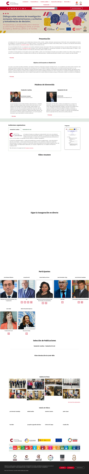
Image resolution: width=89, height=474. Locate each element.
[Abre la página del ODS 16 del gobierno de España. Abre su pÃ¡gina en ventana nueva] (74, 427)
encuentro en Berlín (25, 44)
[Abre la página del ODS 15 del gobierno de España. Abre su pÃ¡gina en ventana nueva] (70, 427)
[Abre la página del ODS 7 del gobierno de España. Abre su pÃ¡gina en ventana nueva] (39, 427)
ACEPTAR (62, 467)
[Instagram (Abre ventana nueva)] (18, 9)
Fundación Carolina (29, 148)
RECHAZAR (70, 467)
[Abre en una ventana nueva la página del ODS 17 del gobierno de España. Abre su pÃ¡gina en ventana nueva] (78, 427)
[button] (44, 57)
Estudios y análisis (45, 2)
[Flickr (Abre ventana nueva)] (14, 9)
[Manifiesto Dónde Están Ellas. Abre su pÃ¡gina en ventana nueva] (62, 433)
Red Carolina (67, 2)
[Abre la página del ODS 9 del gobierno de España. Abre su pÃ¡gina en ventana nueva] (46, 427)
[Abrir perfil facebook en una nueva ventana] (25, 302)
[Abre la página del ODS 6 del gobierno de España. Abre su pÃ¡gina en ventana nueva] (35, 427)
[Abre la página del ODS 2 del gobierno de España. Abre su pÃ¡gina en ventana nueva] (19, 427)
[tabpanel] (34, 141)
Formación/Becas (35, 2)
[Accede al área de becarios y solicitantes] (76, 8)
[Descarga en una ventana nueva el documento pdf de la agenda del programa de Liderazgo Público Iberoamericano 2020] (72, 138)
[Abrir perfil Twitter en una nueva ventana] (22, 302)
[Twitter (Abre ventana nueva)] (10, 9)
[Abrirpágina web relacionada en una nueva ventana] (28, 302)
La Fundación (26, 2)
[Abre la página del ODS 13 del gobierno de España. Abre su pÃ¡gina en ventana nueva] (62, 427)
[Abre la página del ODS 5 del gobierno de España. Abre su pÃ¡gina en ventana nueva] (31, 427)
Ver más (12, 57)
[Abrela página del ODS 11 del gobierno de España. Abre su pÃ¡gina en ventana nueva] (54, 427)
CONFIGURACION (80, 467)
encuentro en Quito (27, 48)
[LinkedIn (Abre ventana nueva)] (16, 9)
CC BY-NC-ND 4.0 (74, 443)
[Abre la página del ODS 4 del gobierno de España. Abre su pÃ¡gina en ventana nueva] (27, 427)
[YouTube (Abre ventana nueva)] (12, 9)
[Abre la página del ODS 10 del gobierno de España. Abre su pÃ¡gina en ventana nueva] (50, 427)
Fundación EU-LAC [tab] (27, 129)
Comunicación (46, 5)
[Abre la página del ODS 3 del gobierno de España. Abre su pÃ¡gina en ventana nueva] (23, 427)
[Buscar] (56, 8)
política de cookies (24, 470)
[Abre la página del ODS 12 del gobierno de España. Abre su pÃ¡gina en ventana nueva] (58, 427)
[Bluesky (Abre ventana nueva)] (23, 9)
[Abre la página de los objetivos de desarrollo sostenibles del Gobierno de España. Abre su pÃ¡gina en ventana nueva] (11, 427)
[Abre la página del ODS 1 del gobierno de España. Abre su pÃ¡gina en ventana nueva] (15, 427)
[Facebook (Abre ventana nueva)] (7, 9)
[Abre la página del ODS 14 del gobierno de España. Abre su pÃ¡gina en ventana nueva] (66, 427)
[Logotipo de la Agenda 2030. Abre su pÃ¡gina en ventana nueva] (15, 433)
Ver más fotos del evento (74, 381)
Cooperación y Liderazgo (57, 2)
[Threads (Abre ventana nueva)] (21, 9)
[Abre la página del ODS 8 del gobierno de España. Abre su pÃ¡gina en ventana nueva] (42, 427)
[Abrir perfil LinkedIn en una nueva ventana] (46, 303)
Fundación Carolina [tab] (14, 129)
